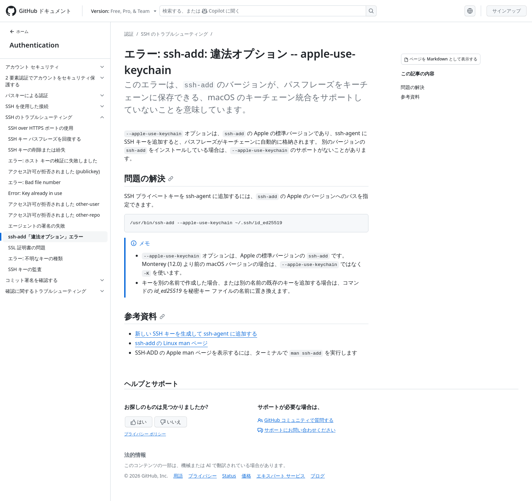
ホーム (19, 31)
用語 (178, 475)
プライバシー (202, 475)
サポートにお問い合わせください (297, 430)
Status (229, 475)
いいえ (170, 421)
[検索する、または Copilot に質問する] (268, 10)
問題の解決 (148, 178)
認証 (129, 34)
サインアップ (506, 10)
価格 (246, 475)
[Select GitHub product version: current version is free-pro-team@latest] (123, 11)
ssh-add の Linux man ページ (171, 343)
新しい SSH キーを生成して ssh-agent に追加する (196, 333)
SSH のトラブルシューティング (174, 34)
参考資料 (144, 316)
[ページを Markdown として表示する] (440, 59)
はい (139, 421)
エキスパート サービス (280, 475)
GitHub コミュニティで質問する (296, 420)
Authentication (34, 45)
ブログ (317, 475)
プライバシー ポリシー (145, 434)
